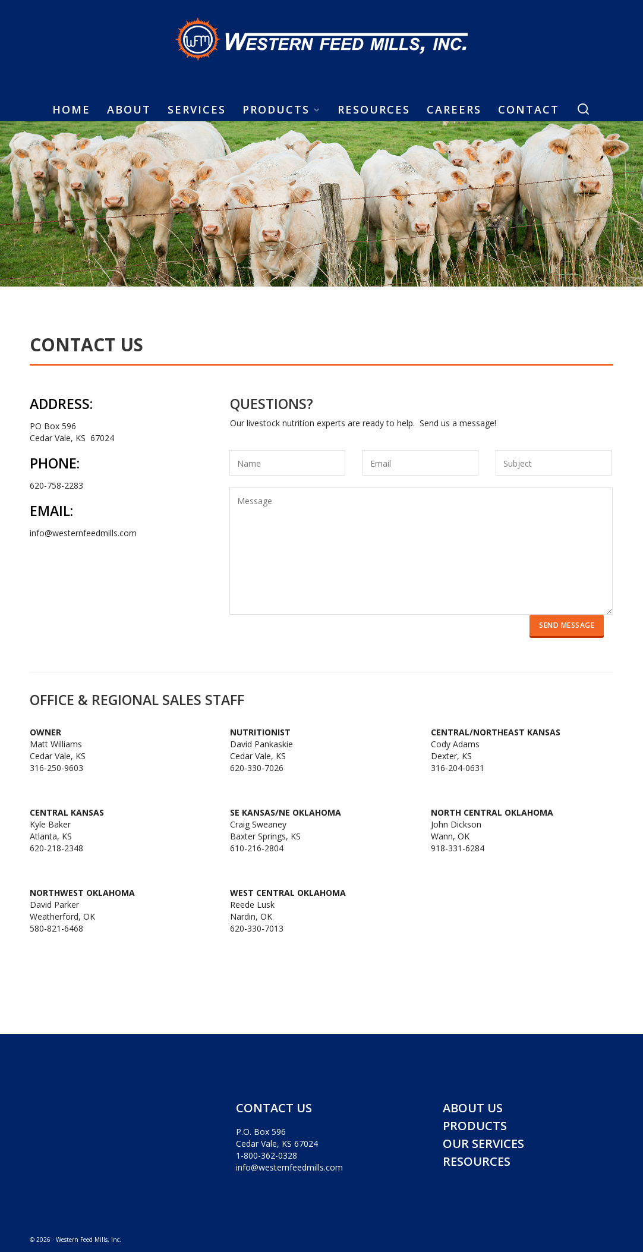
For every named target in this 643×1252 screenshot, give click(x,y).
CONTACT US (274, 1108)
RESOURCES (476, 1161)
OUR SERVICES (483, 1143)
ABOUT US (473, 1108)
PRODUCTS (475, 1126)
